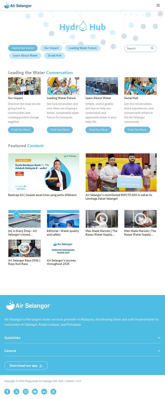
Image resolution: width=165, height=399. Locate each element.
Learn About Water (25, 55)
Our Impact (51, 48)
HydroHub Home (23, 48)
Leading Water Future (83, 48)
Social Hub (54, 55)
